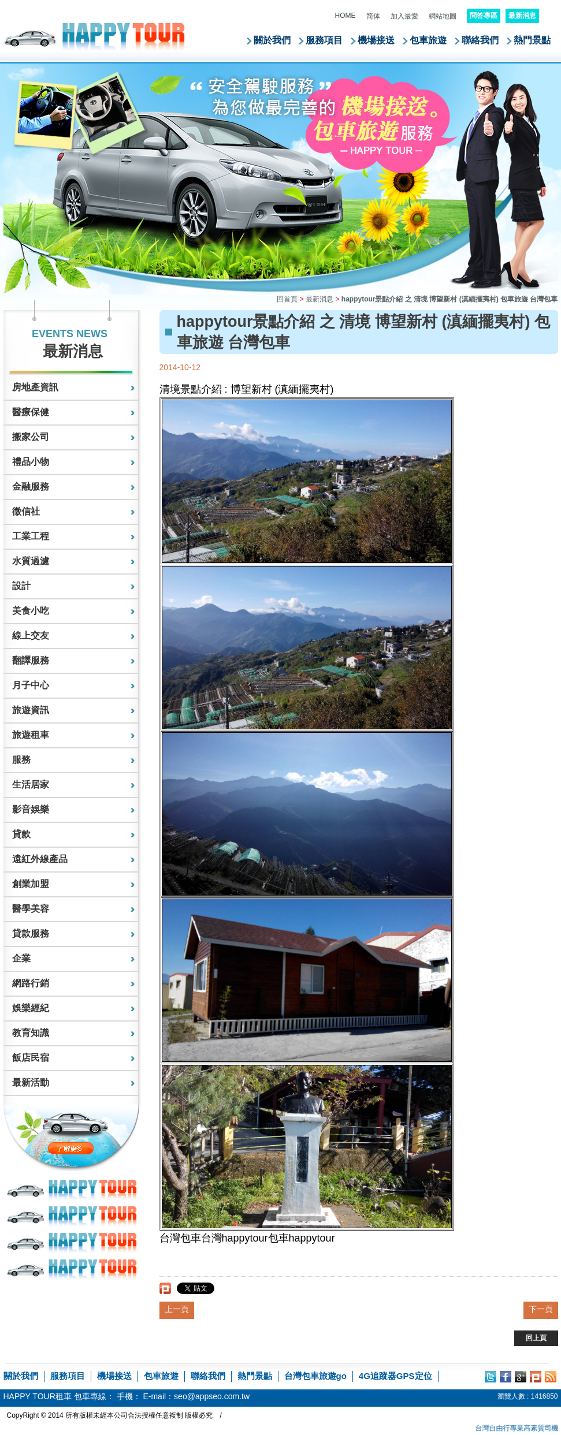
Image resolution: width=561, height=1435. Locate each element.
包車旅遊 (428, 40)
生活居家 (30, 784)
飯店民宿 (30, 1058)
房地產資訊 (35, 387)
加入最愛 (404, 16)
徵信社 (26, 511)
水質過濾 (30, 561)
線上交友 (30, 635)
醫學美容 (30, 909)
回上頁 (536, 1338)
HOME (345, 16)
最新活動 (30, 1082)
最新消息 (319, 299)
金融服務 (30, 486)
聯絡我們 (480, 40)
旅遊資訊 (30, 710)
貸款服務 (30, 933)
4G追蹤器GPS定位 (395, 1376)
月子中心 (30, 685)
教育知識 (30, 1033)
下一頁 (541, 1309)
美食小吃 (30, 611)
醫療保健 (30, 412)
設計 (21, 586)
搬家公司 (30, 437)
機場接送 (376, 40)
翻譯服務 (30, 660)
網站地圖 (442, 16)
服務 (21, 760)
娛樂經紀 (30, 1008)
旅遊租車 (30, 735)
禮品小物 (30, 462)
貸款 (21, 834)
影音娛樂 (30, 809)
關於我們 (272, 40)
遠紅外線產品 (40, 859)
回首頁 (287, 299)
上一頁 (177, 1309)
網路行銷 (30, 983)
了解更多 (95, 1148)
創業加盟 (30, 884)
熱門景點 (532, 40)
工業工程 (30, 536)
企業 (21, 958)
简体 (373, 16)
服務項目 (324, 40)
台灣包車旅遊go (315, 1376)
